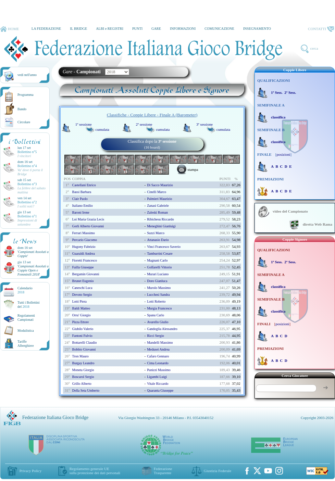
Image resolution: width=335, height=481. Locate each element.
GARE (156, 28)
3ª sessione (204, 124)
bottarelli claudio (84, 342)
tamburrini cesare (160, 253)
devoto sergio (82, 294)
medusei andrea (158, 349)
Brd (73, 159)
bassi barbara (81, 192)
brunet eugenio (83, 281)
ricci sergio (155, 336)
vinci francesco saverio (164, 247)
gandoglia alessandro (162, 329)
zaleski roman (157, 212)
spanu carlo (155, 315)
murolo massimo (159, 288)
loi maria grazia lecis (88, 219)
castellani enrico (84, 185)
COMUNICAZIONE (219, 28)
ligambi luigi (157, 377)
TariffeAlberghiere (25, 343)
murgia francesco (159, 308)
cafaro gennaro (158, 356)
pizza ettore (80, 322)
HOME (9, 29)
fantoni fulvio (82, 336)
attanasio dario (158, 240)
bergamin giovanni (85, 274)
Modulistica (25, 330)
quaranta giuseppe (160, 390)
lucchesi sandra (158, 294)
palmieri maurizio (159, 199)
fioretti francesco (84, 260)
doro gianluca (157, 281)
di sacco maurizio (160, 185)
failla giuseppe (83, 267)
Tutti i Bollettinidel (28, 304)
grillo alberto (81, 383)
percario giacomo (84, 240)
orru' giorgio (81, 315)
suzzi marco (155, 233)
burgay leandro (83, 363)
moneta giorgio (83, 370)
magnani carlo (157, 260)
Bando (21, 109)
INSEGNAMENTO (257, 28)
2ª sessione (144, 124)
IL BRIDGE (78, 28)
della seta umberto (85, 390)
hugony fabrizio (83, 247)
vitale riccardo (157, 383)
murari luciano (158, 274)
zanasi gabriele (158, 205)
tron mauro (80, 356)
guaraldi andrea (83, 253)
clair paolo (79, 199)
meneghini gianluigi (161, 226)
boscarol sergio (83, 377)
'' (33, 270)
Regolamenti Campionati (26, 317)
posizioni (283, 154)
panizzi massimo (159, 370)
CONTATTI (321, 29)
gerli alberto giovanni (88, 226)
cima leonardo (157, 363)
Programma (25, 95)
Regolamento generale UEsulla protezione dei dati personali (95, 471)
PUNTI (137, 28)
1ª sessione (83, 124)
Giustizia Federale (217, 471)
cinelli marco (156, 192)
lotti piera (79, 301)
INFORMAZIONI (183, 28)
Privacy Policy (30, 471)
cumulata (102, 129)
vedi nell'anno (27, 75)
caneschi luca (82, 288)
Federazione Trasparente (163, 471)
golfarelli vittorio (159, 267)
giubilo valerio (82, 329)
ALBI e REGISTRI (109, 28)
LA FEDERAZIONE (46, 28)
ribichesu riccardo (160, 219)
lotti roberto (156, 301)
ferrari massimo (83, 233)
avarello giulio (157, 322)
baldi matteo (81, 308)
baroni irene (80, 212)
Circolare (23, 122)
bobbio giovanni (84, 349)
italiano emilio (82, 205)
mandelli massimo (160, 342)
